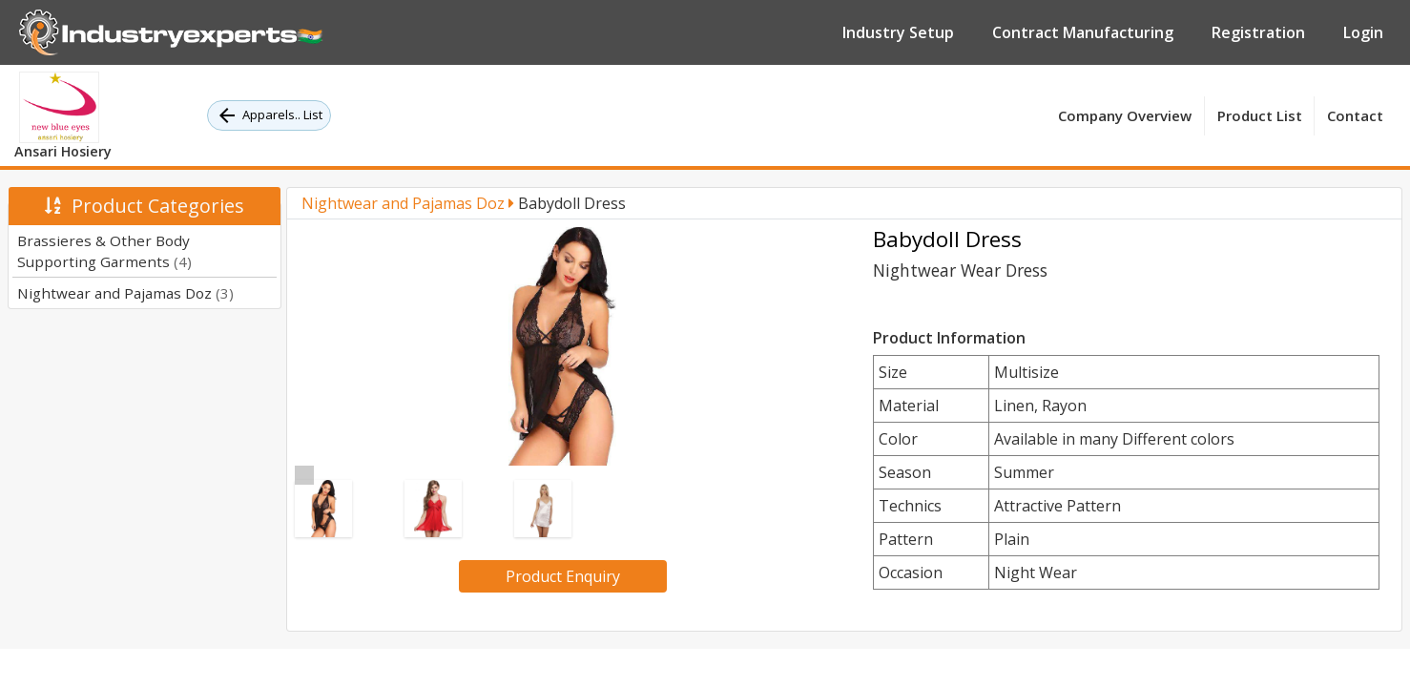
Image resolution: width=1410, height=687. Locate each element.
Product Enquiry (563, 576)
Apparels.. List (269, 115)
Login (1363, 32)
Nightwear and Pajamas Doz (125, 292)
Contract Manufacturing (1082, 32)
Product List (1259, 115)
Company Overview (1125, 115)
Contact (1355, 115)
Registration (1258, 32)
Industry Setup (898, 32)
